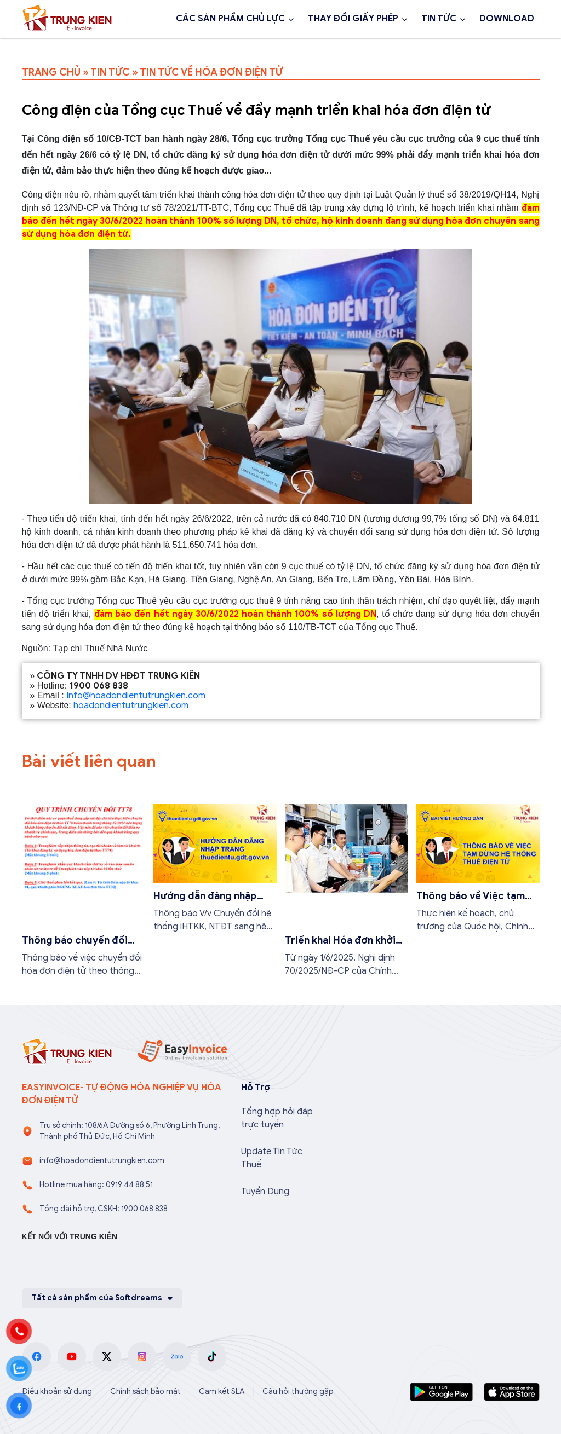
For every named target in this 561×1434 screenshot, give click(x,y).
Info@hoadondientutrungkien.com (135, 695)
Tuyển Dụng (265, 1191)
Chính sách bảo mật (145, 1391)
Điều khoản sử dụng (57, 1391)
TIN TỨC (438, 18)
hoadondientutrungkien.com (130, 705)
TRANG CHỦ (51, 72)
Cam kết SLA (221, 1391)
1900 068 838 (65, 48)
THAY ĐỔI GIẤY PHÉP (353, 18)
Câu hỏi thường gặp (298, 1391)
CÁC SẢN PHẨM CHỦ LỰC (230, 18)
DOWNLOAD (506, 18)
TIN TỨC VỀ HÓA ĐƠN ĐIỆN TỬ (211, 72)
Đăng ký (143, 48)
